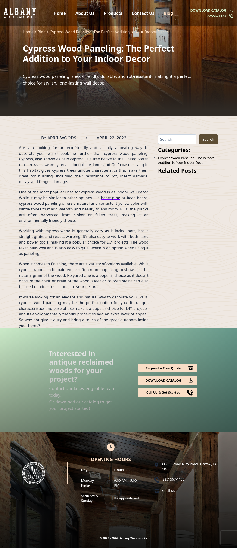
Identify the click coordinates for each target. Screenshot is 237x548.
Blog (168, 13)
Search (208, 139)
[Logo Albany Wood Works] (20, 13)
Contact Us (143, 13)
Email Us (168, 490)
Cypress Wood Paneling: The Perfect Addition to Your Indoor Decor (186, 160)
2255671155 (216, 16)
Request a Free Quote (163, 368)
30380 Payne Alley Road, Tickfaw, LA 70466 (189, 466)
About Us (84, 13)
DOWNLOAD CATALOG (208, 10)
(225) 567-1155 (173, 479)
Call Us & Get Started (163, 392)
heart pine (110, 197)
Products (113, 13)
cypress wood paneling (40, 203)
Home (60, 13)
